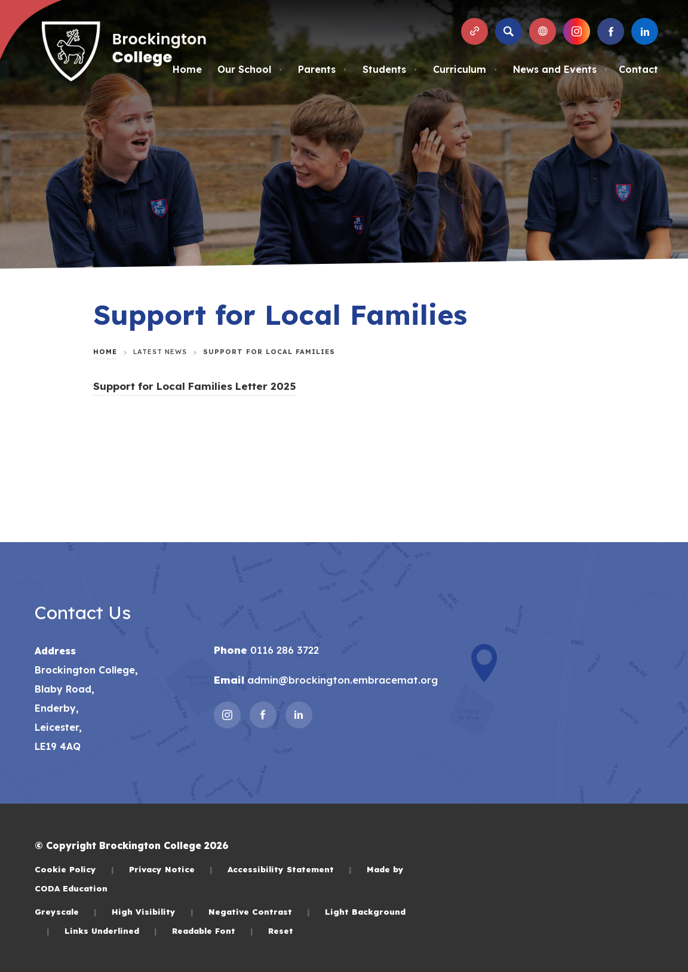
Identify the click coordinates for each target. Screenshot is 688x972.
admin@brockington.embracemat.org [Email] (341, 679)
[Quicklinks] (474, 31)
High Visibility (153, 911)
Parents (322, 69)
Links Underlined (110, 930)
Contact (638, 69)
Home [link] (105, 351)
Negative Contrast (259, 911)
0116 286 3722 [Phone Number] (283, 650)
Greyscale (66, 911)
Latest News (160, 351)
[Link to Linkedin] (644, 31)
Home (187, 69)
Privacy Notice (171, 869)
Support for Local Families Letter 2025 (194, 386)
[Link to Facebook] (610, 31)
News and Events (560, 69)
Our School (249, 69)
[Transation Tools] (542, 31)
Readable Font (212, 930)
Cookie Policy (74, 869)
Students (390, 69)
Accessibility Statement (290, 869)
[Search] (508, 31)
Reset (280, 930)
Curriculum (465, 69)
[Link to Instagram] (576, 31)
